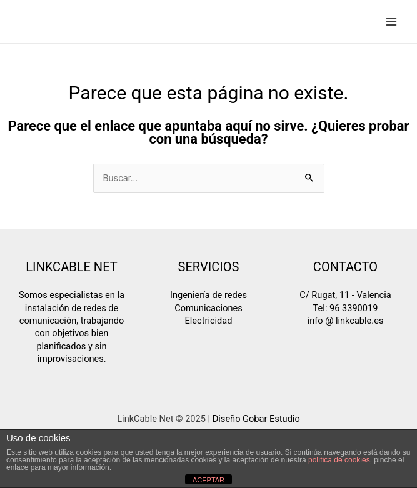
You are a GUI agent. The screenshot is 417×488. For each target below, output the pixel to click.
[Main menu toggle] (391, 22)
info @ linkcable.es (346, 320)
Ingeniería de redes (208, 295)
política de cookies (339, 460)
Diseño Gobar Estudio (256, 418)
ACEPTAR (208, 480)
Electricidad (209, 320)
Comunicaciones (208, 308)
